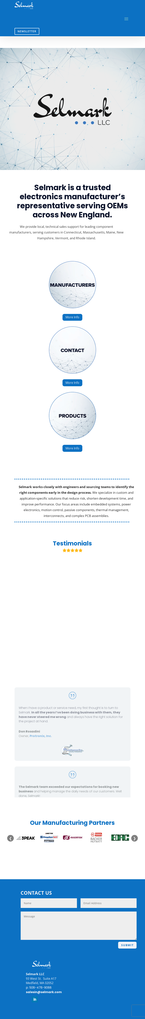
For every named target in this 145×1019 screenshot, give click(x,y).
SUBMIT (131, 945)
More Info (72, 317)
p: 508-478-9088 (34, 987)
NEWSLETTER (27, 31)
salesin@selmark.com (40, 992)
